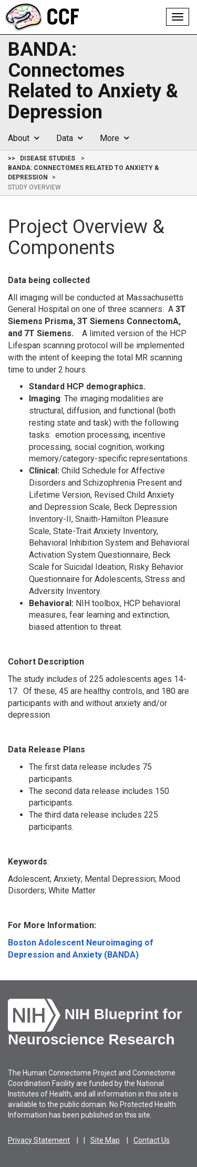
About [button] (23, 138)
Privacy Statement (39, 1140)
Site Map (105, 1140)
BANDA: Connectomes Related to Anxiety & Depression (93, 81)
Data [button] (69, 138)
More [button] (114, 138)
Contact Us (151, 1140)
